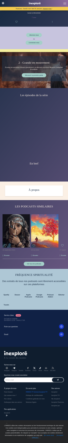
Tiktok (40, 369)
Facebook (27, 369)
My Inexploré (55, 399)
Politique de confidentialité (34, 395)
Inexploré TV (55, 395)
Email (34, 334)
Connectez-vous (34, 42)
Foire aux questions (34, 326)
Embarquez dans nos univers (13, 402)
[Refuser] (35, 438)
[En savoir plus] (49, 435)
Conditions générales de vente (35, 399)
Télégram (14, 369)
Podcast (46, 369)
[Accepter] (60, 435)
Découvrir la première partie (34, 75)
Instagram (7, 369)
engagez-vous (47, 8)
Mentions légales (31, 402)
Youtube (21, 370)
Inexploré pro (55, 405)
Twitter (34, 369)
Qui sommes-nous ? (10, 395)
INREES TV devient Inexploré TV (36, 392)
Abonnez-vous (34, 35)
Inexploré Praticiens (57, 402)
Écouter (7, 255)
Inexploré (54, 392)
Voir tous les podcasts (34, 264)
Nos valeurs (8, 399)
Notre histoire (8, 392)
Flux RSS (52, 369)
